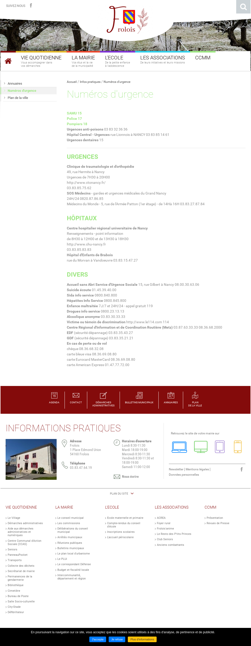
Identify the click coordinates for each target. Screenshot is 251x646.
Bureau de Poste (18, 596)
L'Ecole (112, 507)
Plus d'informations (142, 639)
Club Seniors (165, 539)
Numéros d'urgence (117, 82)
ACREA (161, 518)
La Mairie (64, 507)
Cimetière (14, 590)
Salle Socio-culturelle (21, 601)
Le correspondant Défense (74, 564)
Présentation (215, 518)
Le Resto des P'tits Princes (174, 534)
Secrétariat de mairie (21, 571)
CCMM (210, 507)
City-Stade (14, 607)
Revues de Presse (218, 523)
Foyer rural (163, 523)
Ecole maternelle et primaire (125, 518)
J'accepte (98, 639)
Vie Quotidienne (21, 507)
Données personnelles (184, 474)
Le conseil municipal (70, 518)
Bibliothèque (15, 585)
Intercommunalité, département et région (71, 577)
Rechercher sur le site (243, 7)
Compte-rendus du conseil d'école (123, 525)
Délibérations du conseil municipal (72, 530)
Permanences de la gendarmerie (20, 578)
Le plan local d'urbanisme (73, 553)
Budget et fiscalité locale (73, 570)
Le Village (14, 518)
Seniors (12, 549)
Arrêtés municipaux (69, 537)
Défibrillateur (16, 612)
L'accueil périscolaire (120, 537)
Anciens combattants (170, 545)
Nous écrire (130, 476)
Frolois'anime (165, 528)
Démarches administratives (25, 523)
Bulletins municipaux (70, 548)
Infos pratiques (90, 82)
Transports (15, 560)
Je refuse (117, 639)
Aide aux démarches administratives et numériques (20, 532)
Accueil (72, 82)
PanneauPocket (18, 555)
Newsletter (176, 469)
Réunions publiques (69, 543)
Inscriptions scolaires (121, 532)
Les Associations (172, 507)
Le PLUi (62, 559)
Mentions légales (197, 469)
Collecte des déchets (21, 565)
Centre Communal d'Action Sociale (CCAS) (24, 542)
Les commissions (68, 523)
